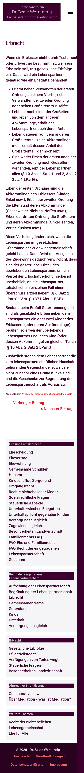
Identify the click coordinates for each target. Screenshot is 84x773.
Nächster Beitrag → (60, 409)
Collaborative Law (24, 693)
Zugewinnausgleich (25, 526)
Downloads (21, 756)
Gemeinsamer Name (26, 603)
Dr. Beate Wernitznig (32, 11)
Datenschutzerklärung (27, 764)
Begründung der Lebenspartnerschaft (40, 592)
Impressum (58, 764)
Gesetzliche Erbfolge (26, 648)
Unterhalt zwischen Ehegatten (34, 509)
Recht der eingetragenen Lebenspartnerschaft (48, 394)
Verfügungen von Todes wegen (35, 659)
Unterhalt (16, 620)
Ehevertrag (18, 458)
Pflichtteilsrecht (22, 654)
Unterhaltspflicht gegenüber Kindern (39, 514)
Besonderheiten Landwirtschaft (35, 531)
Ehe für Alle (18, 733)
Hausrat (15, 475)
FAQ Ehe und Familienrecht (32, 542)
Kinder (14, 614)
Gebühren (17, 559)
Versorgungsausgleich (28, 520)
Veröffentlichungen (50, 756)
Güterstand (18, 608)
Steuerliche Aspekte (26, 503)
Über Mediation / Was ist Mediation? (40, 699)
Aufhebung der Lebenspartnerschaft (39, 586)
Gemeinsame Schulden (28, 469)
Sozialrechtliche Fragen (29, 497)
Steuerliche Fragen (25, 665)
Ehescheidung (21, 452)
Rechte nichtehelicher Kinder (33, 492)
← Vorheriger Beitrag (26, 403)
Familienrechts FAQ (25, 537)
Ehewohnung (20, 463)
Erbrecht (16, 597)
